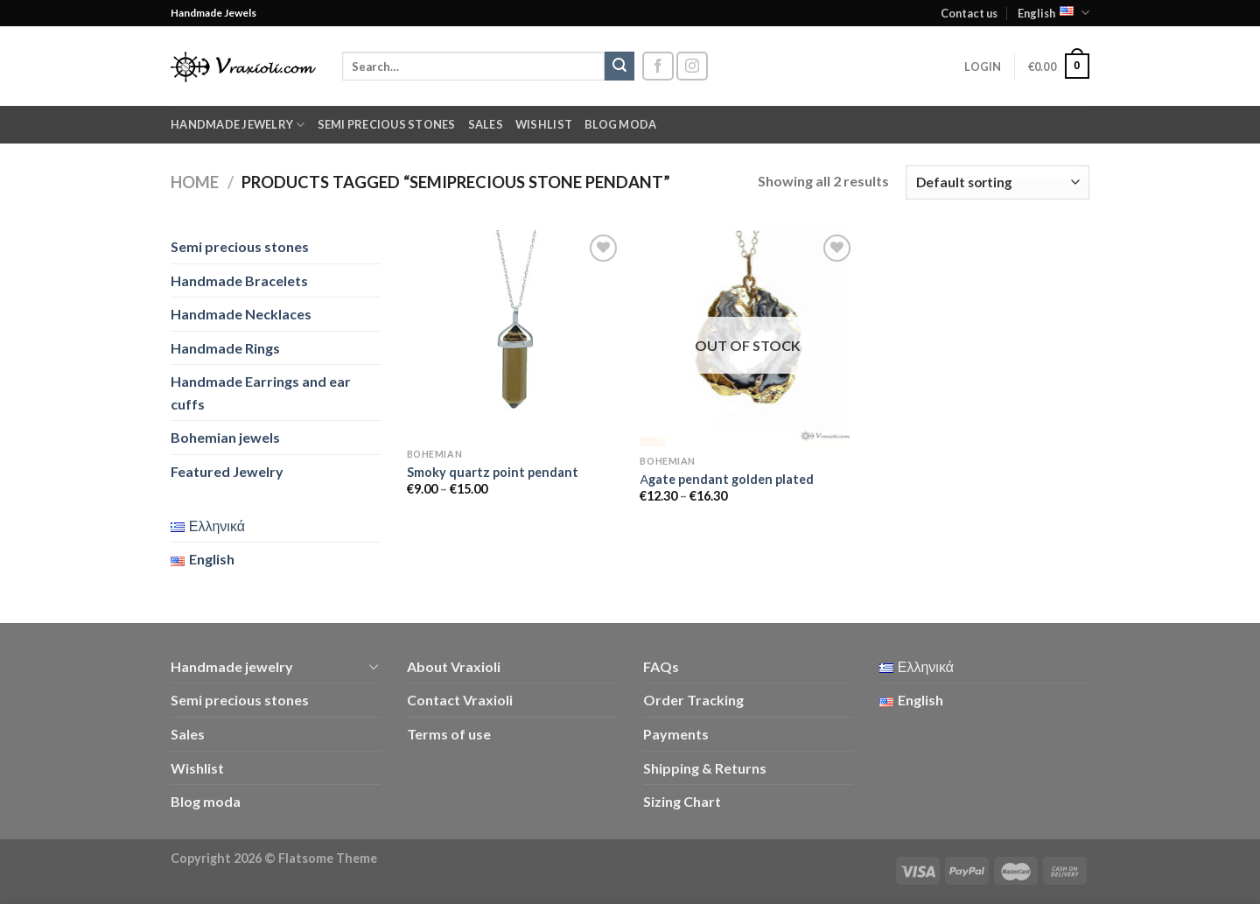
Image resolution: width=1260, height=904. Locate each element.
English (1053, 12)
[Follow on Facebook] (658, 66)
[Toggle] (374, 665)
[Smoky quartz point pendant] (515, 334)
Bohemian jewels (225, 437)
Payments (676, 733)
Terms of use (449, 733)
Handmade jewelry (238, 124)
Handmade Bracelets (239, 280)
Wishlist (543, 124)
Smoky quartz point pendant (492, 472)
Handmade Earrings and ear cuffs (261, 392)
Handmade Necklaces (241, 313)
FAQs (661, 666)
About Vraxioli (453, 666)
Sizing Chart (682, 801)
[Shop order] (997, 182)
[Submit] (619, 66)
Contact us (969, 13)
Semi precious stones (387, 124)
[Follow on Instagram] (692, 66)
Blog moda (620, 124)
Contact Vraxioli (460, 699)
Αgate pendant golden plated (727, 479)
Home (195, 182)
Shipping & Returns (704, 768)
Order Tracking (693, 699)
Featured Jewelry (227, 471)
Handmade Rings (225, 348)
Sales (485, 124)
